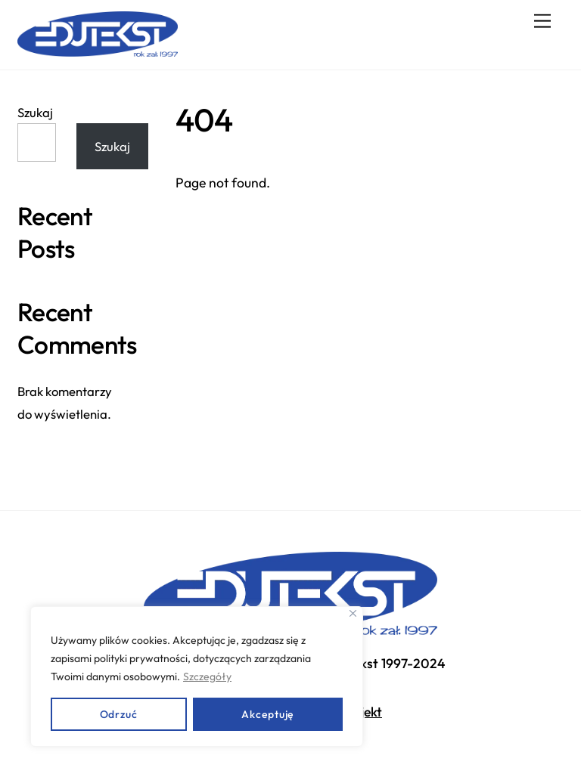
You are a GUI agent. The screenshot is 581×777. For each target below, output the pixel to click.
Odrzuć (119, 714)
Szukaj (35, 112)
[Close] (353, 613)
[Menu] (542, 20)
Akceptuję (267, 714)
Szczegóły (207, 676)
